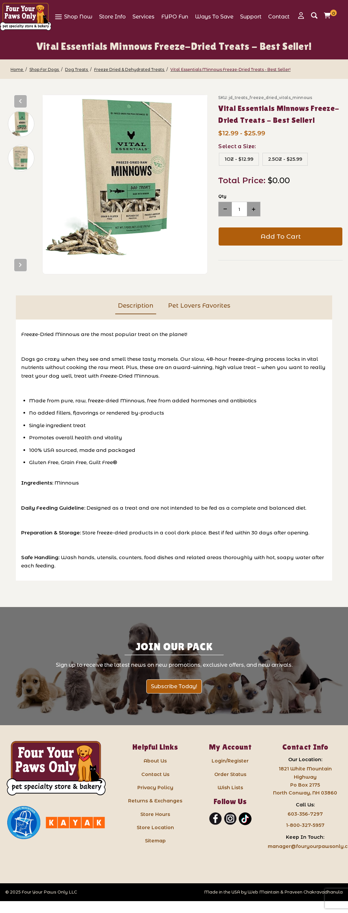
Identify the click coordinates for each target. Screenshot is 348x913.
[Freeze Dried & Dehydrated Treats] (129, 69)
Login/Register (230, 761)
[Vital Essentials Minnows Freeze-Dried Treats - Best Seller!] (230, 69)
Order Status (230, 774)
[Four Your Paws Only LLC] (56, 768)
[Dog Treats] (77, 69)
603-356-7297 (305, 814)
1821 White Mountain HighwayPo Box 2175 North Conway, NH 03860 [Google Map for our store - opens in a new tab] (305, 780)
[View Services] (143, 16)
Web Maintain (263, 892)
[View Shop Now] (73, 16)
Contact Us (155, 774)
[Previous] (20, 101)
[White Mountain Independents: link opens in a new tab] (23, 822)
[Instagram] (230, 819)
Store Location (155, 827)
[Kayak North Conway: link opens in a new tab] (75, 822)
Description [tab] (136, 305)
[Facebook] (215, 819)
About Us (155, 761)
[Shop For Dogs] (44, 69)
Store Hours (155, 814)
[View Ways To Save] (214, 16)
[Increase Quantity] (253, 209)
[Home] (17, 69)
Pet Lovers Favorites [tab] (199, 305)
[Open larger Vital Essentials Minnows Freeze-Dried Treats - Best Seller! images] (125, 177)
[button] (21, 124)
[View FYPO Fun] (174, 16)
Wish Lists (230, 788)
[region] (20, 184)
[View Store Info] (112, 16)
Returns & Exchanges (155, 801)
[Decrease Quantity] (225, 209)
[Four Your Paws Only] (25, 17)
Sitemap (155, 841)
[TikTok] (245, 819)
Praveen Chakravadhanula (313, 892)
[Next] (20, 265)
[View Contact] (279, 16)
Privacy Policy (155, 788)
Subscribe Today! (174, 686)
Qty (222, 196)
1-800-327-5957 (305, 825)
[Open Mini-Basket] (329, 15)
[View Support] (251, 16)
